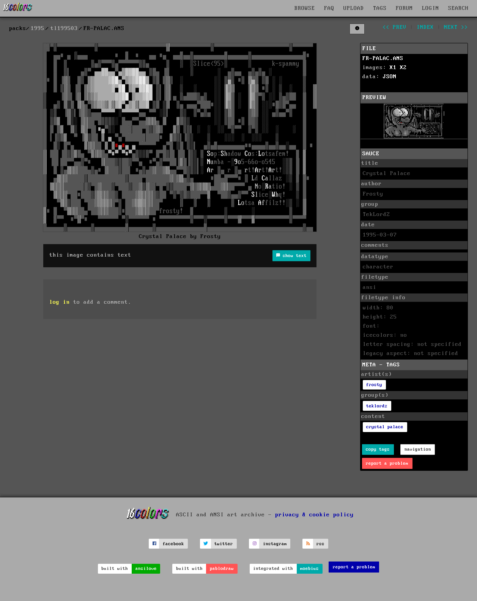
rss (320, 543)
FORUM (404, 8)
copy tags (378, 449)
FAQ (329, 8)
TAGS (380, 8)
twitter (223, 543)
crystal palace (384, 426)
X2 (403, 68)
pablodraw (222, 568)
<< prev (394, 27)
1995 (37, 28)
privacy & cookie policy (314, 515)
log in (59, 302)
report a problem (387, 463)
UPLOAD (353, 8)
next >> (456, 27)
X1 (393, 68)
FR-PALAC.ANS (382, 58)
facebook (173, 543)
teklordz (376, 406)
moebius (309, 568)
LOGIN (430, 8)
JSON (390, 77)
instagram (275, 543)
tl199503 (64, 28)
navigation (418, 449)
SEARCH (458, 8)
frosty (374, 384)
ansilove (146, 568)
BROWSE (304, 8)
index (425, 27)
